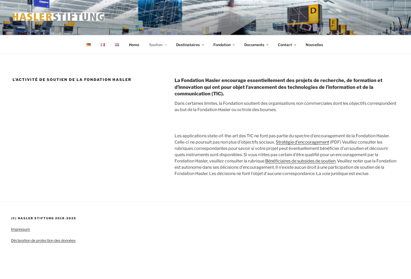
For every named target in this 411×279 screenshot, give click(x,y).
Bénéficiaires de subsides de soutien (300, 160)
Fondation (224, 44)
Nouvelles (314, 44)
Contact (287, 44)
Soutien (158, 44)
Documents (256, 44)
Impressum (20, 229)
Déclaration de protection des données (43, 240)
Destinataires (190, 44)
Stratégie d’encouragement (302, 142)
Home (134, 44)
